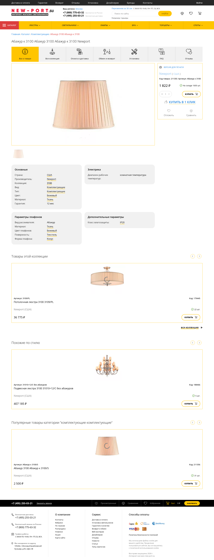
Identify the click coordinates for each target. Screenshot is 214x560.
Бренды (131, 2)
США (49, 174)
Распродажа (60, 528)
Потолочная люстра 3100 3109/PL (34, 302)
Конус (50, 238)
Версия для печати (174, 67)
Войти (199, 3)
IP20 (122, 222)
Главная (15, 34)
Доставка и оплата (20, 2)
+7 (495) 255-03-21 (83, 15)
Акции (57, 534)
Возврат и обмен (99, 528)
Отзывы (76, 2)
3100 (49, 183)
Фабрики (59, 522)
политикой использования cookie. (144, 548)
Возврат (59, 2)
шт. (170, 503)
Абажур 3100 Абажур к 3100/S (31, 468)
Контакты (147, 2)
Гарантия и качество (100, 525)
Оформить (192, 503)
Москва (79, 9)
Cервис (96, 514)
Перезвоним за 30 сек (122, 8)
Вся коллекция (192, 327)
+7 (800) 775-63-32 (82, 12)
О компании (62, 514)
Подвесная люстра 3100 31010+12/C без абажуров (43, 388)
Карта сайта (60, 537)
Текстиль (52, 234)
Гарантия (42, 2)
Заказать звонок (44, 503)
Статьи (95, 544)
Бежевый (52, 195)
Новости (95, 540)
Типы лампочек (98, 547)
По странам (60, 525)
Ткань (50, 199)
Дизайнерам (112, 2)
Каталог (9, 25)
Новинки (59, 531)
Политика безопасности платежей (143, 535)
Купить (191, 94)
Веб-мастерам (98, 531)
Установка (93, 2)
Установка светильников (102, 522)
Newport (51, 179)
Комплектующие (40, 34)
